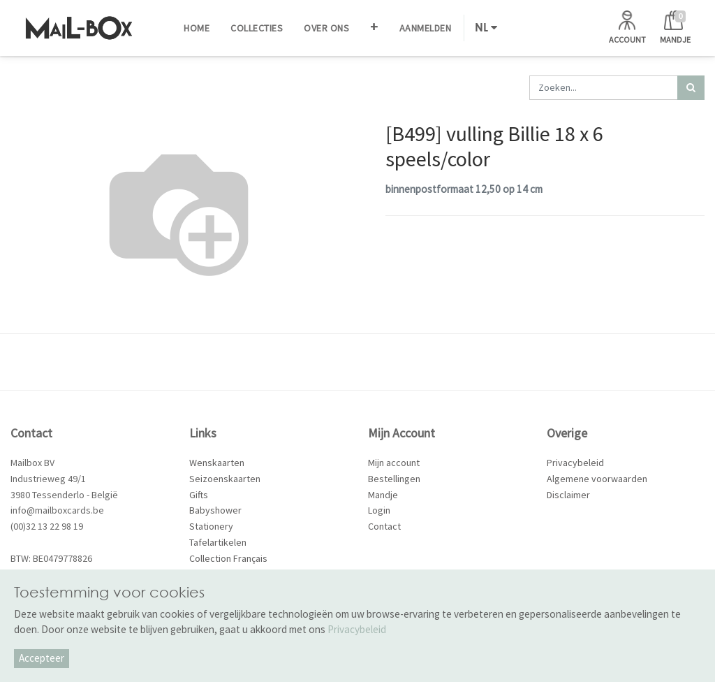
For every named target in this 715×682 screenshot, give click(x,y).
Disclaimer (568, 494)
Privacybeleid (575, 462)
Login (379, 510)
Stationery (211, 526)
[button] (374, 28)
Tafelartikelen (217, 542)
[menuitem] (196, 28)
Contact (384, 526)
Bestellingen (394, 478)
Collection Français (228, 558)
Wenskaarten (216, 462)
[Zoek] (691, 87)
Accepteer (41, 658)
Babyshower (215, 510)
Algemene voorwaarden (597, 478)
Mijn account (394, 462)
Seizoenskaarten (224, 478)
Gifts (198, 494)
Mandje (383, 494)
